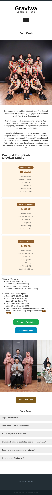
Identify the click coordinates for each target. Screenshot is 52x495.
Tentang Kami (26, 481)
